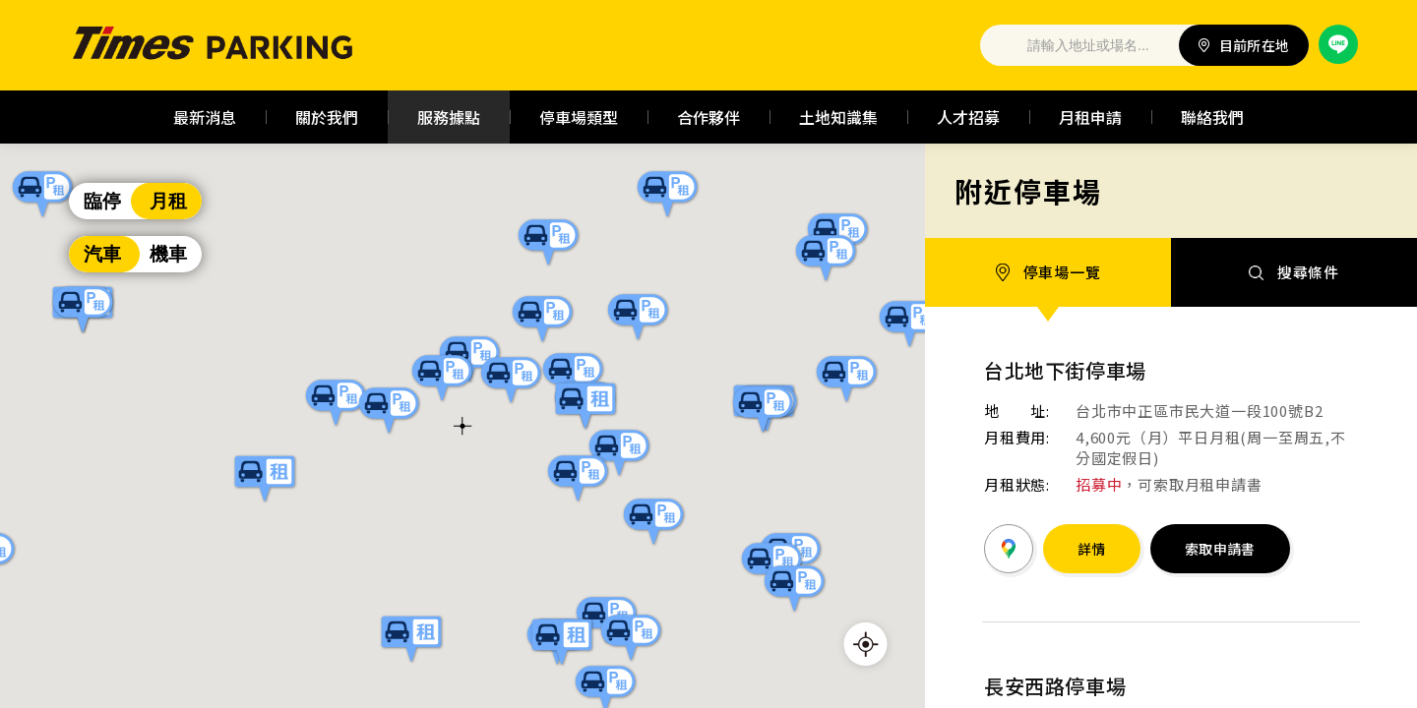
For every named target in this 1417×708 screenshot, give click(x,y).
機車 (168, 254)
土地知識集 (838, 117)
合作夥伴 (708, 117)
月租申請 (1090, 117)
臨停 (102, 201)
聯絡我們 (1212, 117)
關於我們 (326, 117)
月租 (168, 201)
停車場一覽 (1048, 272)
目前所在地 (1244, 45)
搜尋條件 (1294, 272)
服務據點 (448, 117)
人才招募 (968, 117)
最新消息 (204, 117)
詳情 (1092, 549)
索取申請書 (1220, 549)
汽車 (102, 254)
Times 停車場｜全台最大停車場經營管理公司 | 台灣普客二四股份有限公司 (214, 45)
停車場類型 (578, 117)
